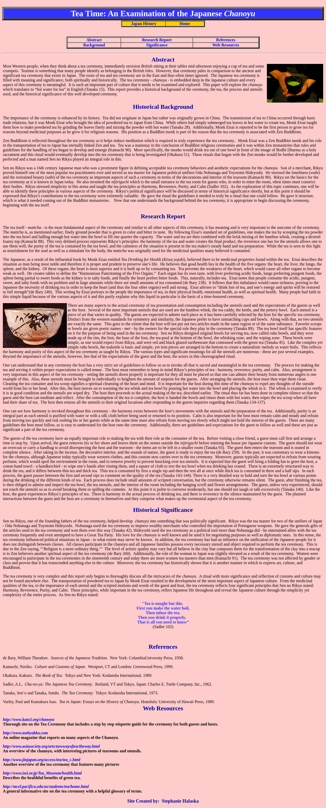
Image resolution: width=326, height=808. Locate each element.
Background (94, 45)
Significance (157, 45)
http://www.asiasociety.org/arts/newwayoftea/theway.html (51, 746)
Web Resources (225, 45)
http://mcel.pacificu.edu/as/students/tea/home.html (46, 786)
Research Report (157, 40)
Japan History (143, 23)
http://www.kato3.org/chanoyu (28, 719)
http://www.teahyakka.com (25, 733)
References (225, 40)
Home (184, 23)
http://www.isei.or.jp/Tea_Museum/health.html (42, 773)
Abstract (94, 40)
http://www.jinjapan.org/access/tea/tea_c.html (41, 759)
